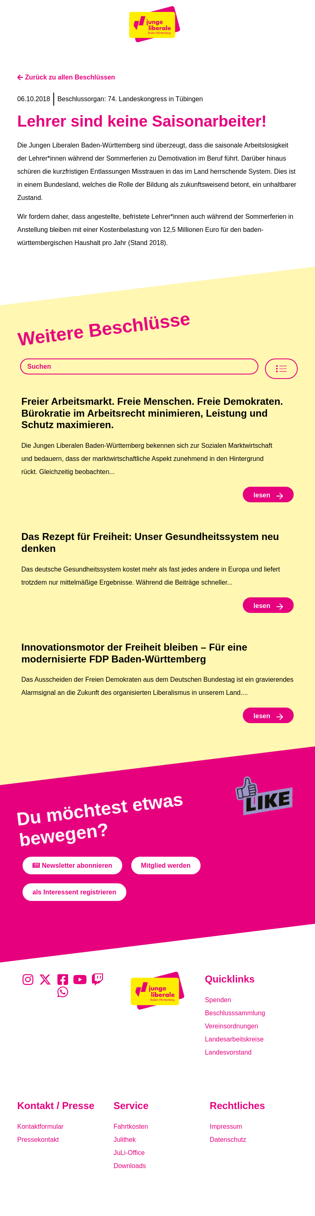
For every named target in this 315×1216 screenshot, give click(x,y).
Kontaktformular (40, 1126)
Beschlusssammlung (235, 1013)
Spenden (218, 999)
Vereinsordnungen (231, 1026)
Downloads (130, 1165)
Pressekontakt (38, 1139)
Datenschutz (228, 1139)
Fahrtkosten (131, 1126)
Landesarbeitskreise (234, 1039)
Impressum (226, 1126)
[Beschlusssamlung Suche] (139, 366)
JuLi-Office (129, 1152)
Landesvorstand (228, 1052)
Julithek (125, 1139)
